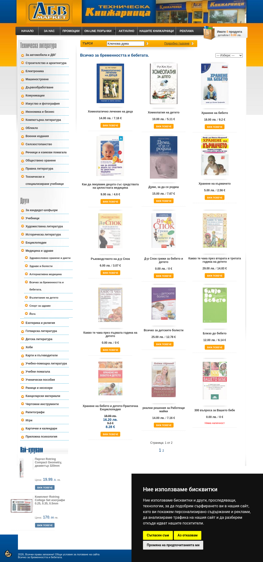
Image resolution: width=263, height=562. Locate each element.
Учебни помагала (38, 371)
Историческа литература (43, 234)
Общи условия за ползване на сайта (77, 554)
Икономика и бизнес (40, 111)
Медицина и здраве (39, 250)
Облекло (32, 128)
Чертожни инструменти (42, 404)
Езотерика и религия (40, 323)
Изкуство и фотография (43, 103)
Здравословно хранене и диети (50, 258)
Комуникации (35, 95)
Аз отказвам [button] (188, 535)
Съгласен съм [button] (158, 535)
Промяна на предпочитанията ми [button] (173, 545)
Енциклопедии (36, 242)
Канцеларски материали (43, 396)
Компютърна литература (43, 120)
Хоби (29, 347)
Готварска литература (41, 331)
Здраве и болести (41, 266)
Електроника (35, 71)
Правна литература (39, 168)
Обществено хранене (41, 160)
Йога (32, 313)
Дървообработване (39, 87)
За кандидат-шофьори (42, 210)
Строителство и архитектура (46, 63)
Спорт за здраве (40, 305)
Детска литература (39, 339)
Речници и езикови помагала (46, 152)
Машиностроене (37, 79)
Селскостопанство (39, 144)
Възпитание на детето (43, 297)
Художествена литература (44, 226)
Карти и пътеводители (42, 355)
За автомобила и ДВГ (41, 55)
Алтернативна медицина (45, 274)
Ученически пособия (40, 379)
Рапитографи (35, 412)
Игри (29, 420)
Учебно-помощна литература (46, 363)
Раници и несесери (39, 388)
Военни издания (37, 136)
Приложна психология (41, 436)
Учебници (32, 218)
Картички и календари (41, 428)
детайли (223, 35)
